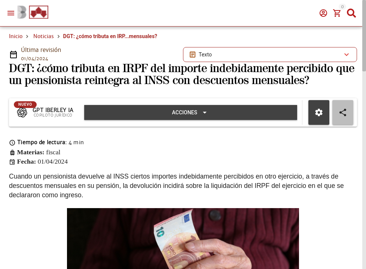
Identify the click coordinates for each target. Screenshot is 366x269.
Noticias (43, 36)
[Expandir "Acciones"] (190, 112)
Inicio (15, 36)
